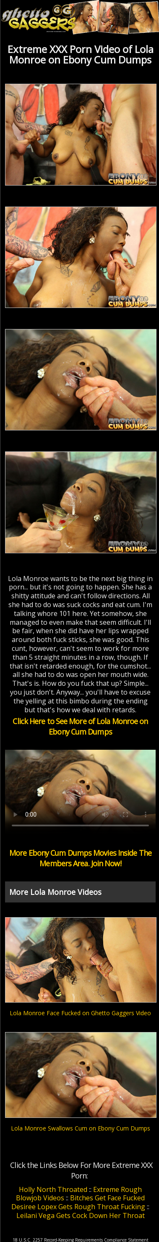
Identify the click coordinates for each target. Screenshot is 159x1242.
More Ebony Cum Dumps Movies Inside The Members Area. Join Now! (80, 858)
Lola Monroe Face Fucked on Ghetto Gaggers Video (80, 1013)
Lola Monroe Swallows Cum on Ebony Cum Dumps (80, 1128)
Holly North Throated (53, 1189)
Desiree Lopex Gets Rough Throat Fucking (78, 1206)
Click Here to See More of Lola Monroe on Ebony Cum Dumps (80, 726)
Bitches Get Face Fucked (107, 1197)
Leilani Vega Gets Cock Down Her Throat (80, 1215)
